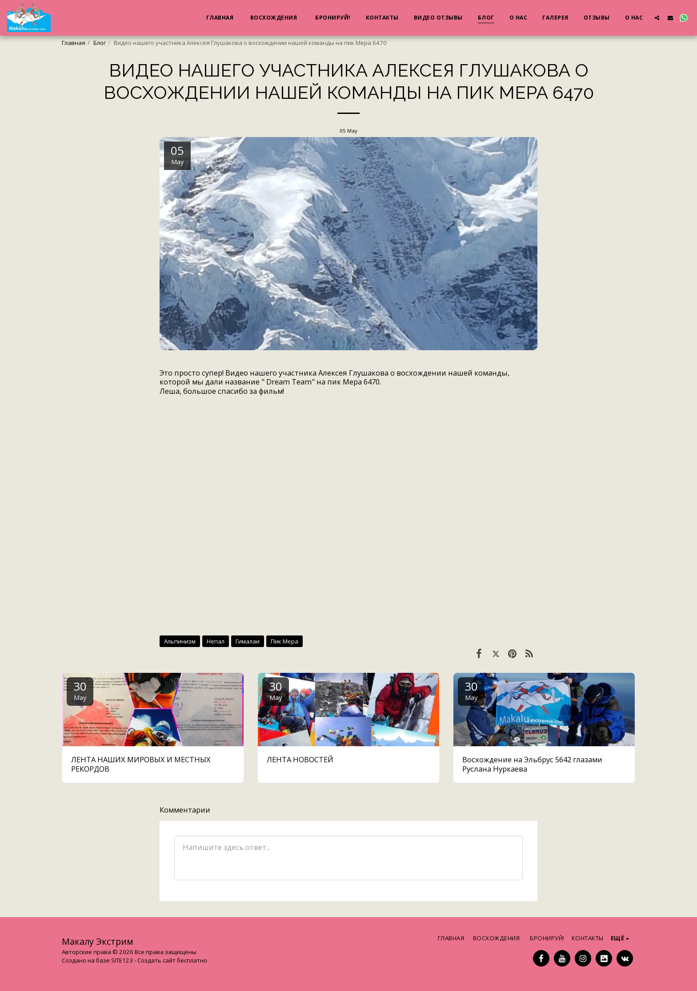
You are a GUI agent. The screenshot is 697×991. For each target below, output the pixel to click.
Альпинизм (180, 641)
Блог (99, 43)
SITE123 (122, 960)
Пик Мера (284, 641)
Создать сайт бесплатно (172, 960)
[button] (657, 17)
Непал (215, 641)
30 (80, 690)
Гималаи (248, 641)
